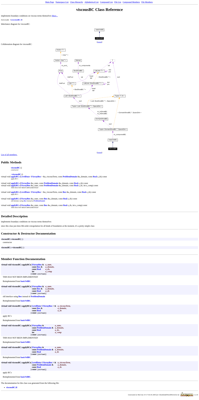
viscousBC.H (16, 20)
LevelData (25, 177)
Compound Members (131, 2)
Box (64, 192)
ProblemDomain (70, 177)
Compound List (106, 2)
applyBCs (15, 177)
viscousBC (15, 168)
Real (95, 177)
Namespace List (62, 2)
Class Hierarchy (76, 2)
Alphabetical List (92, 2)
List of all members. (9, 155)
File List (117, 2)
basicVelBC (26, 282)
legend (99, 42)
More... (55, 16)
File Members (147, 2)
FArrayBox (36, 177)
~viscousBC (16, 175)
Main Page (49, 2)
